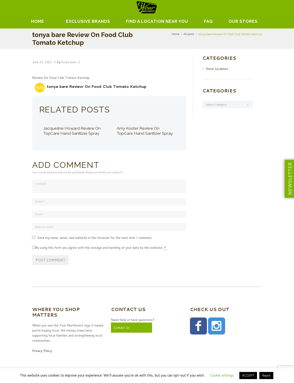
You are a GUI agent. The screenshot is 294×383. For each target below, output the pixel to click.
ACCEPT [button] (248, 375)
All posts (189, 34)
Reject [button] (266, 375)
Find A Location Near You (157, 21)
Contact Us (121, 328)
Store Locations (217, 68)
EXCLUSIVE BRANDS (88, 21)
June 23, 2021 (43, 62)
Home (37, 21)
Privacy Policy (42, 351)
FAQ (208, 21)
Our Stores (243, 21)
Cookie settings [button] (222, 375)
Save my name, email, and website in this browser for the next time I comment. (94, 238)
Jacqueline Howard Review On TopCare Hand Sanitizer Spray (69, 133)
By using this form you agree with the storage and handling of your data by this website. (100, 248)
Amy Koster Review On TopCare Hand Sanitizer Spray (140, 133)
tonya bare (71, 62)
